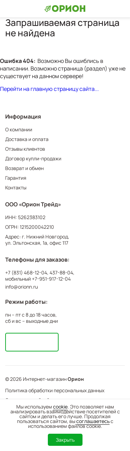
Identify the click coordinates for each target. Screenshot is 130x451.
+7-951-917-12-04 (51, 279)
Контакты (15, 187)
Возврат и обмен (24, 168)
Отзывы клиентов (25, 148)
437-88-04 (61, 273)
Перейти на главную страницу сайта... (49, 89)
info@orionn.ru (21, 286)
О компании (18, 129)
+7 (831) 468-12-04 (26, 273)
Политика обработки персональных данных (54, 390)
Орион (76, 379)
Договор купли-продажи (33, 158)
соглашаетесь (93, 421)
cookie (60, 406)
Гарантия (15, 178)
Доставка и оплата (27, 139)
